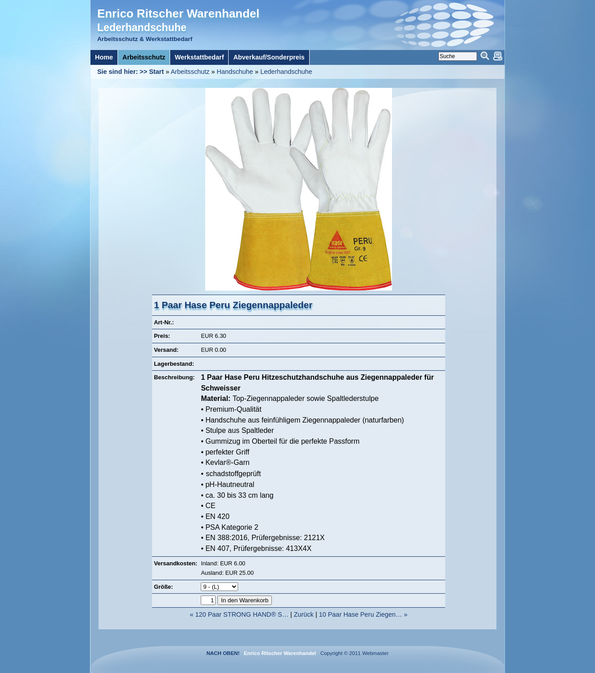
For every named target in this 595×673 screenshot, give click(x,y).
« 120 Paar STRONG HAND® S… (239, 614)
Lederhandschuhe (286, 71)
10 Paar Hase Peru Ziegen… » (363, 614)
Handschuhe (235, 71)
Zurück (304, 614)
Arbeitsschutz (190, 71)
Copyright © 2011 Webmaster (352, 653)
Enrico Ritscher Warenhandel (178, 13)
